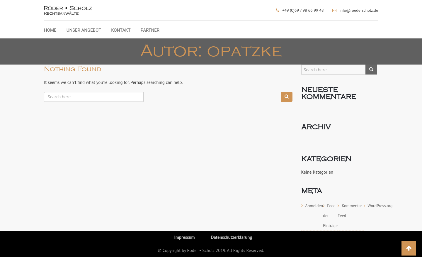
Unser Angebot (84, 30)
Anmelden (314, 205)
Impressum (184, 237)
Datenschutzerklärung (231, 237)
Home (50, 30)
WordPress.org (380, 205)
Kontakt (121, 30)
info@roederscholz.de (358, 10)
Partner (150, 30)
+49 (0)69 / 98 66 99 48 (303, 10)
